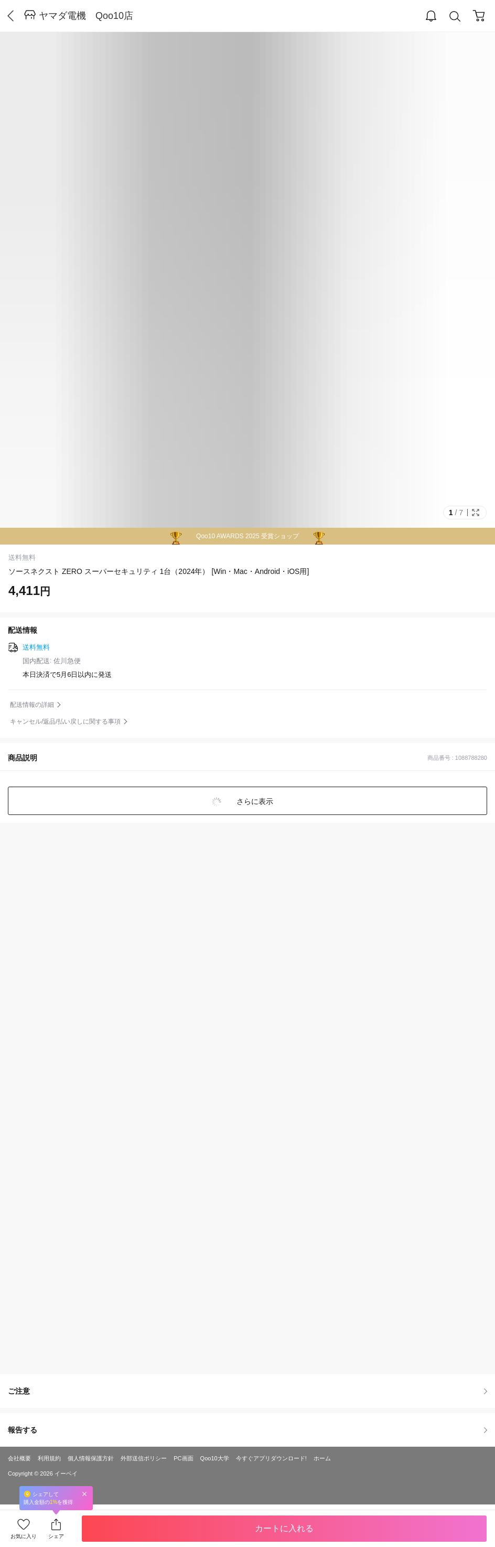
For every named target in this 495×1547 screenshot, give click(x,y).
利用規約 (49, 1458)
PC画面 (183, 1458)
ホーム (322, 1458)
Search (455, 16)
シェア (56, 1536)
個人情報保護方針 (91, 1458)
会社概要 (19, 1458)
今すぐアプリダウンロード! (271, 1458)
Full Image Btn (475, 512)
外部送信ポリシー (144, 1458)
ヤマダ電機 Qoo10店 (86, 16)
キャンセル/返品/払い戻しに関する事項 (65, 721)
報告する (247, 1430)
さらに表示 (253, 801)
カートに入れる (284, 1528)
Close (84, 1493)
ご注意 (247, 1391)
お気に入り (23, 1536)
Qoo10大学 (214, 1458)
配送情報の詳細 (32, 704)
